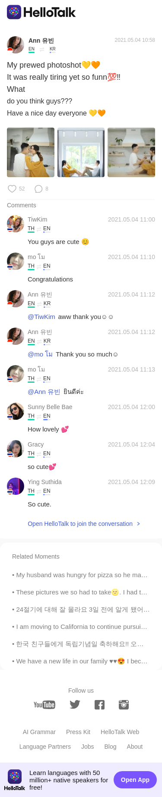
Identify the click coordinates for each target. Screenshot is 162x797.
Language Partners (45, 746)
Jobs (87, 746)
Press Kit (78, 731)
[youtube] (44, 704)
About (135, 746)
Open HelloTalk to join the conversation (80, 523)
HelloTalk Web (120, 731)
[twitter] (75, 704)
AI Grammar (39, 731)
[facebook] (100, 704)
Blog (111, 746)
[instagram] (124, 704)
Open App (135, 779)
